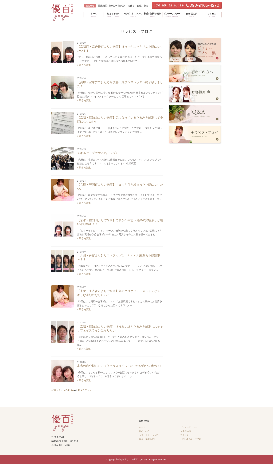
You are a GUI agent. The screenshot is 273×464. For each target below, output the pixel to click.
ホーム (142, 427)
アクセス (184, 435)
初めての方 (144, 431)
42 (65, 390)
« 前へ (54, 390)
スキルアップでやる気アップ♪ (97, 153)
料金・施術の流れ (147, 439)
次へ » (87, 390)
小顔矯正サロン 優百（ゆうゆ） (133, 459)
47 (82, 390)
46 (79, 390)
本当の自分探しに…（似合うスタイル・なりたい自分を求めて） (120, 366)
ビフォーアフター (188, 427)
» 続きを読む (84, 64)
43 (69, 390)
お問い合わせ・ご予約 (190, 439)
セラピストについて (148, 435)
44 (72, 390)
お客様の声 (185, 431)
